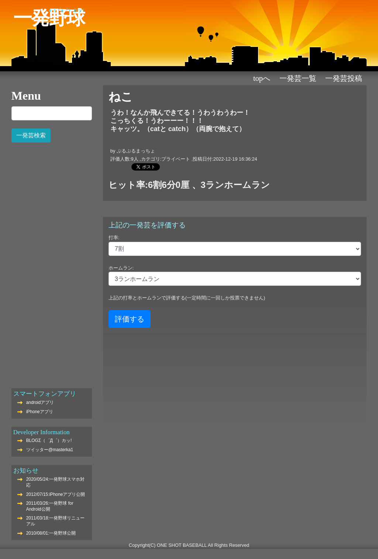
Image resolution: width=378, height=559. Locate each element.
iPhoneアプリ (39, 411)
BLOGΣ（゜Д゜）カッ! (49, 440)
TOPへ (261, 78)
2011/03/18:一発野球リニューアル (55, 521)
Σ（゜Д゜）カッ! (66, 10)
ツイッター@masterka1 (49, 449)
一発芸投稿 (343, 78)
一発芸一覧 (297, 78)
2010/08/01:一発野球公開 (51, 533)
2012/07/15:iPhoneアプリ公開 (55, 494)
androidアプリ (40, 402)
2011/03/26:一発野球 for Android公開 (49, 506)
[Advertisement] (51, 261)
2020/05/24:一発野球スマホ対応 (55, 482)
